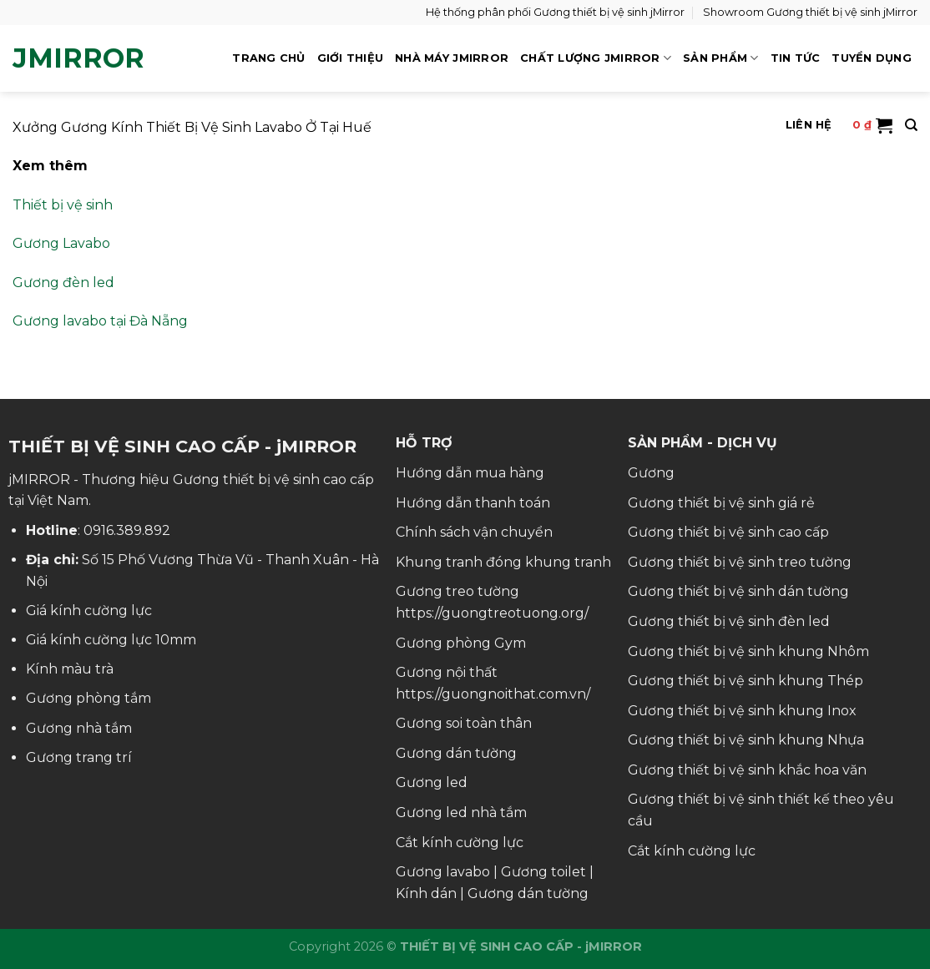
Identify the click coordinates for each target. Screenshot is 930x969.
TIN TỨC (796, 58)
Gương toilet (543, 872)
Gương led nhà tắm (461, 812)
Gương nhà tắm (79, 728)
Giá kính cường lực (89, 610)
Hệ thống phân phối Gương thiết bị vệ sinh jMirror (555, 12)
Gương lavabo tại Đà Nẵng (100, 321)
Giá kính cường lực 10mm (111, 640)
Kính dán (426, 893)
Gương (651, 473)
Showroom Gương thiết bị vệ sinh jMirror (810, 12)
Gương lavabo (443, 872)
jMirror (78, 58)
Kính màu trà (70, 669)
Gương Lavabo (61, 243)
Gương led (432, 782)
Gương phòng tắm (88, 698)
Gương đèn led (63, 282)
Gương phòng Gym (461, 643)
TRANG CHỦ (268, 58)
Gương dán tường (456, 753)
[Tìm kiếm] (911, 125)
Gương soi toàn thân (464, 723)
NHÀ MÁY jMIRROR (451, 58)
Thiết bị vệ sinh (63, 205)
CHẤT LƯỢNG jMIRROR (595, 58)
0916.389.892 (126, 530)
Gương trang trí (79, 757)
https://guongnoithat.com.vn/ (493, 694)
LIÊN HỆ (809, 125)
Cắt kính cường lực (459, 842)
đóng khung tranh (548, 562)
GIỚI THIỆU (350, 58)
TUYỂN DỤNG (871, 58)
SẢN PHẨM (721, 58)
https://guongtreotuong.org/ (492, 613)
